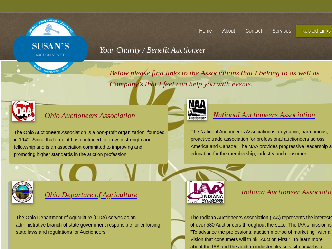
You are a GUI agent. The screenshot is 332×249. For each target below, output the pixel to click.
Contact (253, 31)
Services (281, 31)
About (228, 31)
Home (205, 31)
